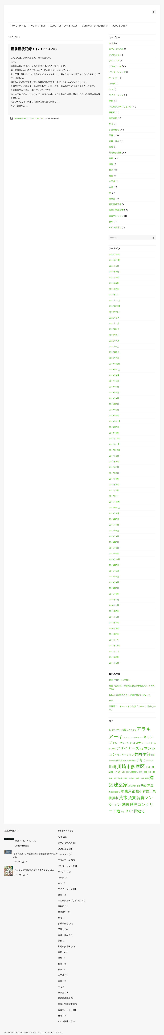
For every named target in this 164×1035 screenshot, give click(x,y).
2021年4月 (114, 277)
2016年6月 (114, 530)
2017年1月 (114, 496)
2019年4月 (114, 398)
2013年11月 (114, 651)
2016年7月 (114, 524)
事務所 (112, 112)
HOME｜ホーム (18, 26)
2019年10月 (114, 369)
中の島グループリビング (120, 106)
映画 (111, 175)
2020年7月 (114, 323)
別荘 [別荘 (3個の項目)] (152, 754)
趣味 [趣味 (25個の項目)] (125, 804)
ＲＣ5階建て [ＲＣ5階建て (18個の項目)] (135, 811)
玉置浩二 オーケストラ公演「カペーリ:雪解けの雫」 (132, 708)
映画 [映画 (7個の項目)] (144, 785)
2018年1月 (114, 433)
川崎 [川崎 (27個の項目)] (112, 766)
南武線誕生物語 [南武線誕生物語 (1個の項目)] (129, 760)
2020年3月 (114, 346)
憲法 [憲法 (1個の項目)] (130, 786)
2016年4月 (114, 536)
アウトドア (114, 60)
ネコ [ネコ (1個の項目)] (141, 749)
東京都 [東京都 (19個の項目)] (130, 791)
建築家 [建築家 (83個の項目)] (121, 784)
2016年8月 (114, 519)
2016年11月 (114, 501)
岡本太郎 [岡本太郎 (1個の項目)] (149, 760)
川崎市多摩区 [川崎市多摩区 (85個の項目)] (131, 766)
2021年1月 (114, 294)
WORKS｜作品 (38, 26)
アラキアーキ (115, 66)
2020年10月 (115, 312)
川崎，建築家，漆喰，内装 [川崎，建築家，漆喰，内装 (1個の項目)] (133, 778)
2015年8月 (114, 571)
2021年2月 (114, 289)
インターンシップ (117, 72)
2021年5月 (114, 271)
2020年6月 (114, 329)
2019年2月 (114, 409)
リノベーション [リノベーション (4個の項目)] (125, 754)
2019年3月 (114, 404)
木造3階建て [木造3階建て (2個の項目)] (114, 792)
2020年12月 (114, 300)
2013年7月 (114, 657)
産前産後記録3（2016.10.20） (35, 49)
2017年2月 (114, 490)
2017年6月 (114, 467)
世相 (111, 100)
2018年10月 (114, 421)
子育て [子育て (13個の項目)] (141, 760)
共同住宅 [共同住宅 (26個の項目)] (142, 754)
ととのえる (114, 55)
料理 (111, 170)
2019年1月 (114, 415)
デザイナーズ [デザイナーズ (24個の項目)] (127, 748)
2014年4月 (114, 622)
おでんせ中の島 (116, 49)
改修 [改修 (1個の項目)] (138, 786)
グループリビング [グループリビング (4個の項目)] (122, 742)
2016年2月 (114, 548)
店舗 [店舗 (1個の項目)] (147, 778)
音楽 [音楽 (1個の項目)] (122, 812)
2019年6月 (114, 392)
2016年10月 (114, 507)
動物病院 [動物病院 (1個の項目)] (112, 760)
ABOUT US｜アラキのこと (63, 26)
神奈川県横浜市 (116, 210)
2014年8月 (114, 605)
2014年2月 (114, 634)
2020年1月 (114, 358)
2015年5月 (114, 576)
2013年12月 (114, 645)
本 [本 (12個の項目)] (122, 791)
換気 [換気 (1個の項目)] (134, 786)
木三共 (112, 181)
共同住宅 (113, 118)
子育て (112, 135)
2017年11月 (114, 444)
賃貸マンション (116, 216)
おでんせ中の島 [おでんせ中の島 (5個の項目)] (118, 729)
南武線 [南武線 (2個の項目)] (119, 760)
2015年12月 (114, 559)
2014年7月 (114, 611)
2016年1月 (114, 553)
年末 (111, 700)
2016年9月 (114, 513)
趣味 (111, 221)
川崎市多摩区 (115, 152)
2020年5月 (114, 335)
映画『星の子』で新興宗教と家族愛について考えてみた (132, 687)
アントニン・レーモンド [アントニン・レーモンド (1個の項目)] (133, 737)
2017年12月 (114, 438)
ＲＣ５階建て (115, 227)
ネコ (111, 89)
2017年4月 (114, 478)
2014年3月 (114, 628)
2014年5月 (114, 617)
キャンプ (113, 77)
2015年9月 (114, 565)
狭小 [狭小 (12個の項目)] (139, 791)
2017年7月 (114, 461)
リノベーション (116, 95)
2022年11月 (114, 254)
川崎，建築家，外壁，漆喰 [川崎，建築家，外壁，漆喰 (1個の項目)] (136, 772)
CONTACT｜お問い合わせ (95, 26)
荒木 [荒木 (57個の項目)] (123, 797)
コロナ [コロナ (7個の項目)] (136, 742)
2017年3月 (114, 484)
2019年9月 (114, 375)
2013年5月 (114, 663)
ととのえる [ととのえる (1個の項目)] (131, 730)
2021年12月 (114, 260)
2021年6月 (114, 266)
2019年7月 (114, 386)
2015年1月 (114, 594)
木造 (111, 187)
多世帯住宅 (114, 129)
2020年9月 (114, 317)
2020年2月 (114, 352)
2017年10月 (114, 450)
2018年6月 (114, 427)
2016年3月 (114, 542)
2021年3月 (114, 283)
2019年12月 (114, 363)
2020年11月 (114, 306)
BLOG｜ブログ (119, 26)
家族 (111, 147)
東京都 (112, 198)
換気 (111, 164)
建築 (111, 158)
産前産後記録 (20, 118)
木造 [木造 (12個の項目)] (150, 785)
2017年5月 (114, 473)
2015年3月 (114, 588)
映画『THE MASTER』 (120, 680)
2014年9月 (114, 599)
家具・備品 (114, 141)
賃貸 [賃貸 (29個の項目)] (132, 797)
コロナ (112, 83)
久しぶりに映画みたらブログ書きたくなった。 (131, 694)
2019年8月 (114, 381)
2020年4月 (114, 340)
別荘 (111, 123)
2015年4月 (114, 582)
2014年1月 (114, 640)
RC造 (111, 43)
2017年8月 (114, 456)
